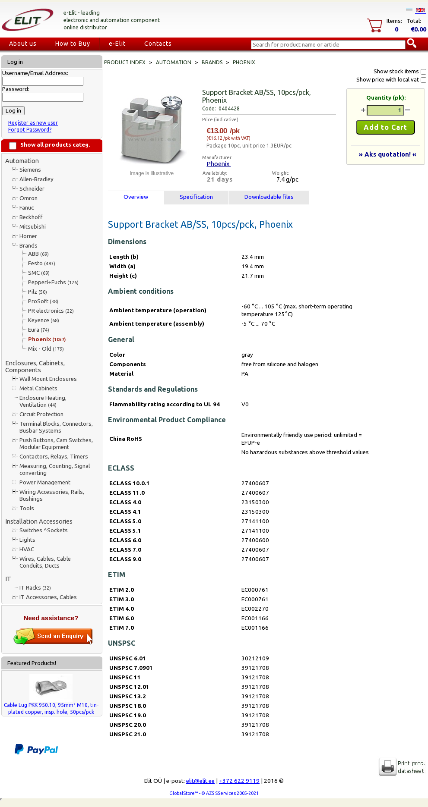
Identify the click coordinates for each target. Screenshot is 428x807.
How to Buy (72, 43)
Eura (38, 330)
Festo (41, 263)
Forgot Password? (29, 129)
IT (8, 578)
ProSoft (43, 301)
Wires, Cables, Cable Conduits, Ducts (45, 562)
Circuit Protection (41, 414)
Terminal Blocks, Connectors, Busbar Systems (56, 427)
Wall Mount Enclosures (48, 379)
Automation (22, 160)
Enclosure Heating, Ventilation (43, 401)
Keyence (43, 320)
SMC (39, 273)
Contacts (158, 43)
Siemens (30, 169)
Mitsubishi (32, 226)
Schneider (31, 188)
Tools (26, 508)
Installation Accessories (39, 521)
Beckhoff (30, 217)
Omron (28, 198)
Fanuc (26, 207)
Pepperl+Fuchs (53, 282)
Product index (125, 62)
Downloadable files (269, 197)
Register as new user (33, 123)
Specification (196, 197)
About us (23, 43)
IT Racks (35, 587)
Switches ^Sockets (43, 530)
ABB (38, 254)
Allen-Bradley (36, 179)
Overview (136, 197)
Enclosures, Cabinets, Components (35, 366)
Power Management (44, 482)
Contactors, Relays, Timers (53, 456)
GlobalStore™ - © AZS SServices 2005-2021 (214, 793)
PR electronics (51, 311)
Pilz (37, 292)
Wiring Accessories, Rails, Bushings (51, 495)
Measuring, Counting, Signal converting (54, 469)
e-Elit (117, 43)
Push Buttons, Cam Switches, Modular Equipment (56, 443)
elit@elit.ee (200, 781)
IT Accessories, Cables (48, 597)
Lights (27, 540)
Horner (28, 236)
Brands (28, 245)
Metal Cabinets (38, 388)
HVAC (26, 549)
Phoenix (47, 339)
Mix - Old (46, 348)
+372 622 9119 (239, 781)
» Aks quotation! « (387, 154)
